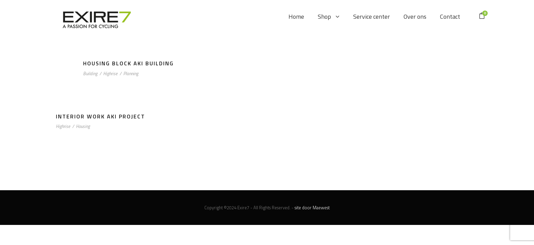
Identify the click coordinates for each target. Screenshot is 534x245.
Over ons (415, 16)
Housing (83, 126)
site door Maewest (312, 207)
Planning (130, 73)
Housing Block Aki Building (128, 63)
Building (90, 73)
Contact (450, 16)
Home (296, 16)
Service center (371, 16)
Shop (324, 16)
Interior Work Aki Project (100, 116)
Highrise (110, 73)
